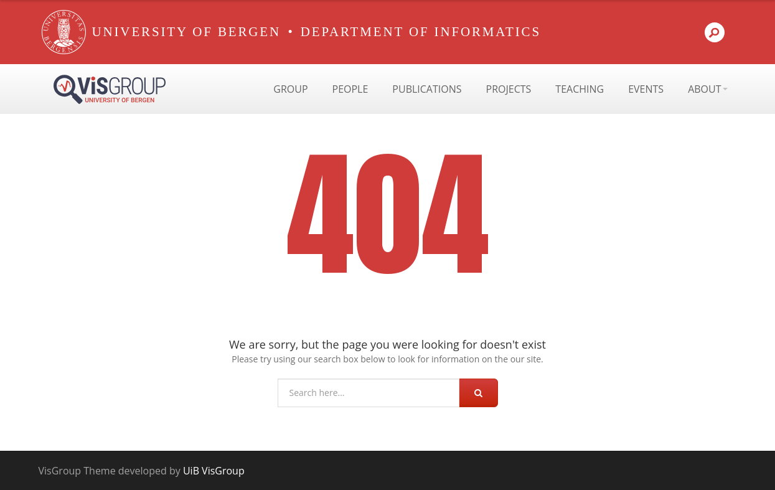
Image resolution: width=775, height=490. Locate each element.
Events (646, 89)
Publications (426, 89)
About (707, 89)
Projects (509, 89)
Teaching (579, 89)
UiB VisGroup (214, 471)
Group (290, 89)
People (350, 89)
